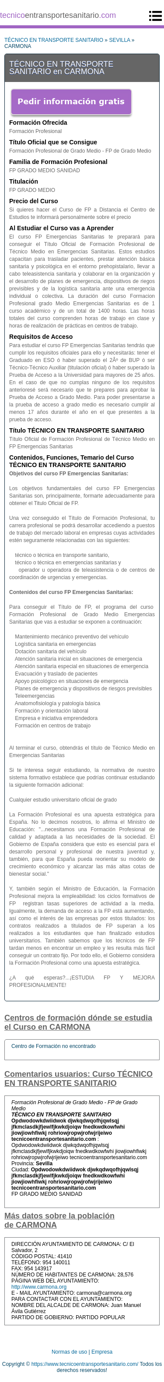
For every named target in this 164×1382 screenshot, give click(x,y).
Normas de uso (69, 1352)
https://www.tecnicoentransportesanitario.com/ (85, 1364)
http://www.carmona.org (38, 1287)
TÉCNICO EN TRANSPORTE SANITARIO (53, 40)
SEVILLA (119, 40)
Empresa (101, 1352)
